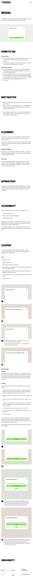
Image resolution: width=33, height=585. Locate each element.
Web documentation (25, 574)
